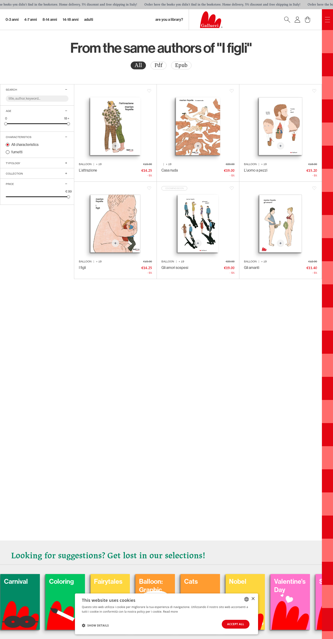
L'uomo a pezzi (255, 170)
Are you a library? (169, 19)
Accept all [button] (235, 624)
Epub (181, 65)
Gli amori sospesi (174, 267)
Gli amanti (251, 267)
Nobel (290, 580)
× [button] (253, 599)
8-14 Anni (50, 19)
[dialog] (166, 613)
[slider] (5, 123)
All (138, 65)
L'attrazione (88, 170)
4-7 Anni (30, 19)
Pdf (158, 65)
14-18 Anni (71, 19)
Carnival (61, 580)
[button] (95, 625)
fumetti (16, 152)
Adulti (88, 19)
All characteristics (25, 144)
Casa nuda (169, 170)
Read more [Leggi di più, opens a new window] (170, 612)
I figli (82, 267)
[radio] (138, 65)
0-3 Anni (12, 19)
